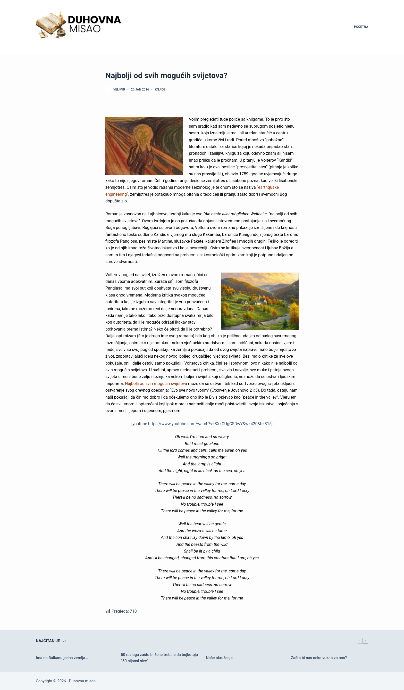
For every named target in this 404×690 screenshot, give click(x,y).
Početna (361, 27)
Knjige (160, 89)
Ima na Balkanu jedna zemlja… (62, 657)
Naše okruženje (219, 657)
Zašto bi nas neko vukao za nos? (319, 657)
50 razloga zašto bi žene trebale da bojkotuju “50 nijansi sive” (159, 657)
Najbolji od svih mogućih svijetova (156, 383)
